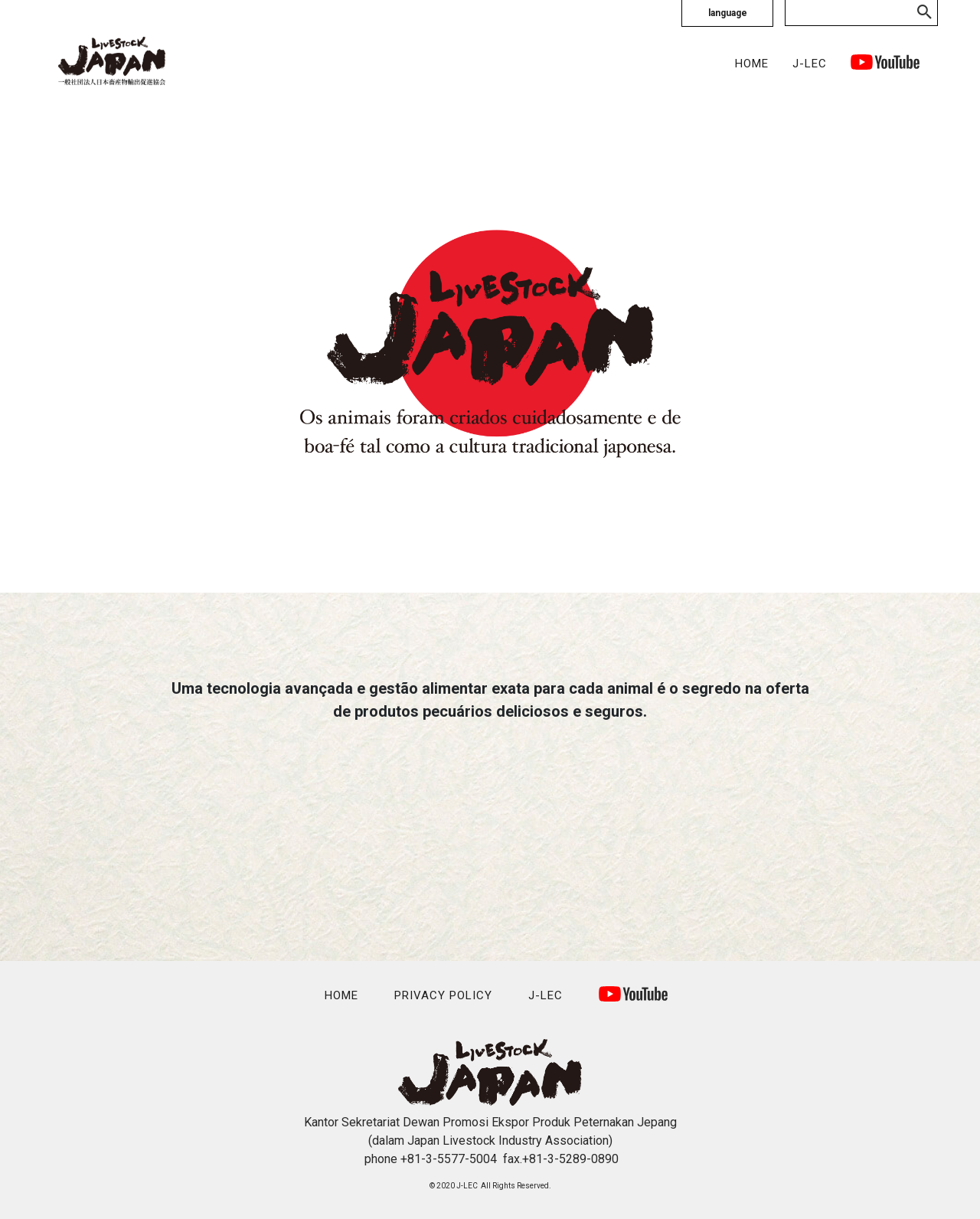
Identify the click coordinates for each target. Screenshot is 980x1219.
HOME (752, 63)
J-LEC (809, 63)
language (727, 13)
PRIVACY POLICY (443, 995)
